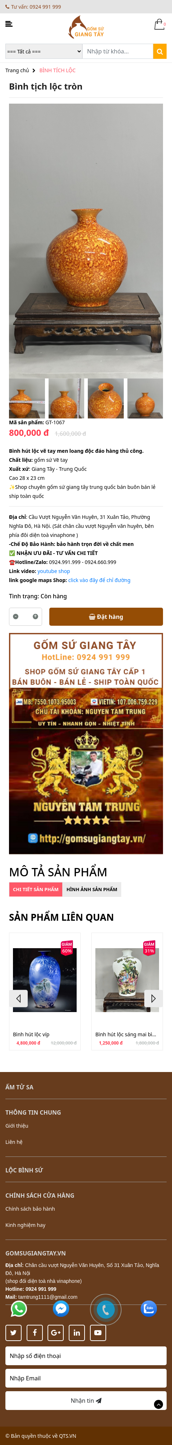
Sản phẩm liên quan (61, 917)
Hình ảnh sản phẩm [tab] (92, 889)
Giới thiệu (16, 1125)
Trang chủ (17, 70)
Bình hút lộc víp (31, 1034)
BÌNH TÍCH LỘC (57, 70)
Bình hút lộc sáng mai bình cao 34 (127, 1034)
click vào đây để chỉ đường (99, 580)
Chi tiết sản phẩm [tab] (36, 889)
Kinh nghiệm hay (25, 1224)
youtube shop (53, 571)
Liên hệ (14, 1141)
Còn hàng (54, 596)
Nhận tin (86, 1401)
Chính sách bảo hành (30, 1208)
